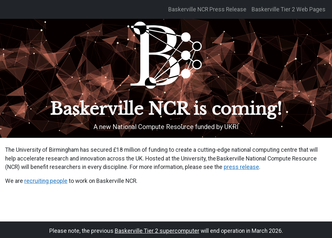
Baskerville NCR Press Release (207, 9)
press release (241, 167)
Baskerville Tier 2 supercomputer (157, 231)
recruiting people (45, 181)
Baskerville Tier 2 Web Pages (289, 9)
